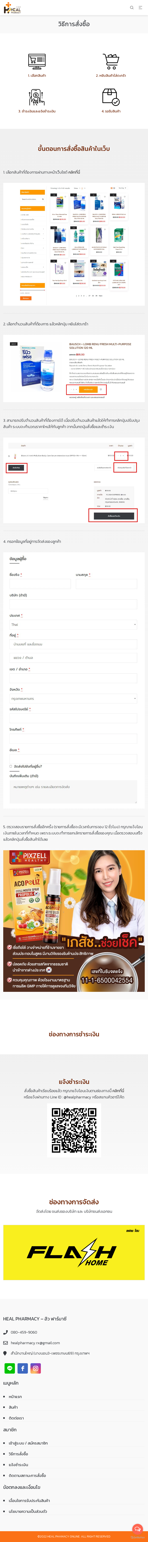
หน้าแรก (15, 1397)
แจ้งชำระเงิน (18, 1465)
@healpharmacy (77, 1097)
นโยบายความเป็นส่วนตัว (28, 1511)
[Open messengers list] (137, 1529)
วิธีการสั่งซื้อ (18, 1454)
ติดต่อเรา (16, 1418)
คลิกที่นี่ (74, 172)
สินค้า (13, 1407)
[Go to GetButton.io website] (138, 1537)
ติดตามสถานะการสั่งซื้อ (27, 1475)
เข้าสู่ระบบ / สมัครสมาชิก (28, 1443)
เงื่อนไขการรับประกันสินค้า (29, 1501)
